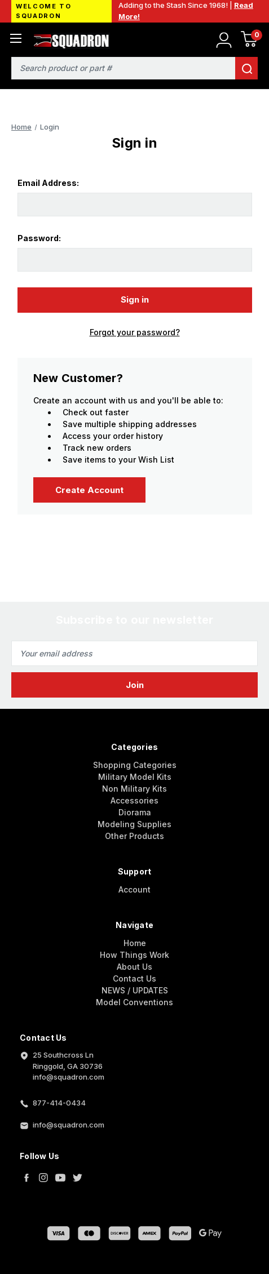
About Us (134, 966)
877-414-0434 (59, 1102)
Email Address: (48, 183)
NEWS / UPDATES (135, 990)
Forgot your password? (135, 332)
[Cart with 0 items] (249, 41)
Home (135, 943)
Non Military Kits (134, 788)
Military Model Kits (134, 777)
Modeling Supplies (134, 824)
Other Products (134, 836)
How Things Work (134, 955)
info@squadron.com (68, 1124)
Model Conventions (134, 1002)
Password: (39, 238)
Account (134, 889)
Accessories (134, 800)
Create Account (89, 490)
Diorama (134, 812)
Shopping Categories (135, 765)
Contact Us (134, 978)
